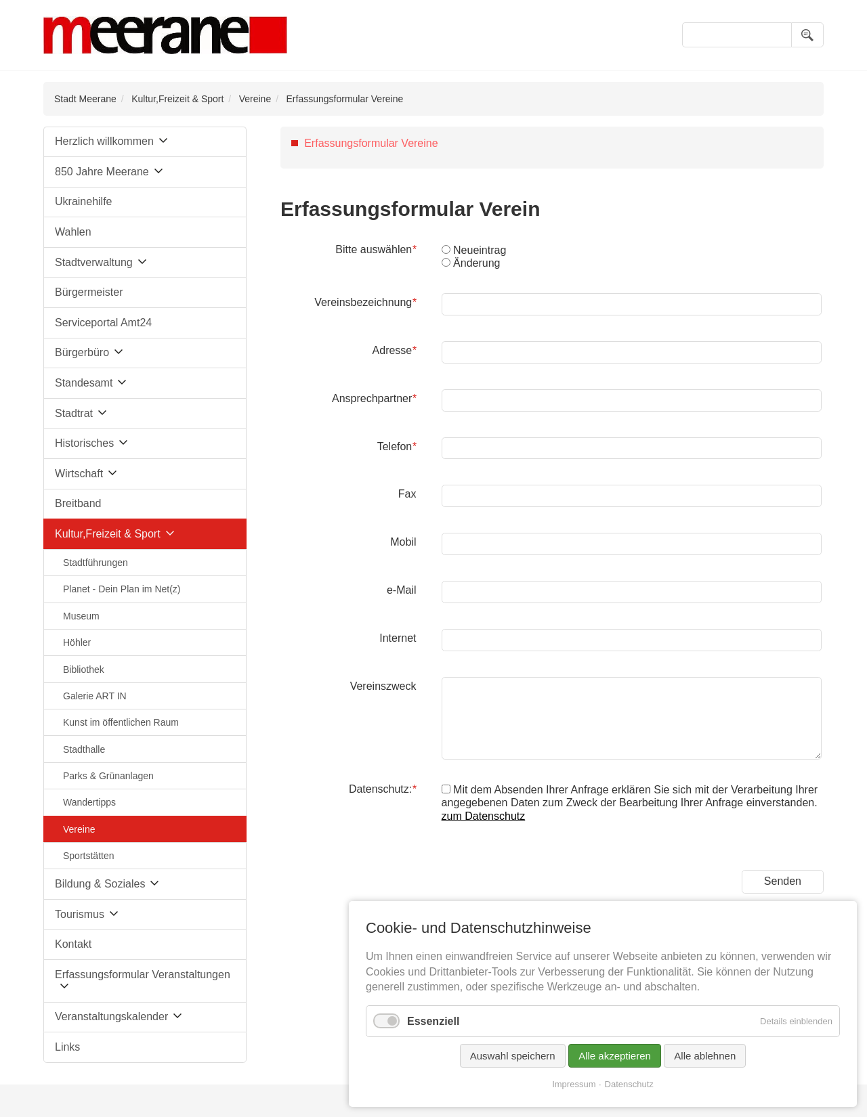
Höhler (77, 642)
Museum (81, 616)
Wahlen (73, 232)
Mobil (403, 542)
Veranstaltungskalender (111, 1016)
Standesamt (83, 383)
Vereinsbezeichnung (365, 302)
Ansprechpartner (374, 398)
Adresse (394, 350)
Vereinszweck (383, 686)
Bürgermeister (89, 292)
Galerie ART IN (95, 696)
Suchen (807, 34)
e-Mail (402, 590)
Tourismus (79, 914)
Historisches (84, 443)
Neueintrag (479, 250)
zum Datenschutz (484, 816)
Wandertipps (89, 802)
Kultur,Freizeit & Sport (177, 98)
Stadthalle (84, 749)
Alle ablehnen (705, 1055)
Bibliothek (83, 669)
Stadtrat (74, 413)
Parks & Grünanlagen (108, 775)
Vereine (255, 98)
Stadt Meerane (85, 98)
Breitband (78, 503)
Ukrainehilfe (83, 201)
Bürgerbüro (82, 352)
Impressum (573, 1084)
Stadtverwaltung (94, 262)
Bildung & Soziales (100, 884)
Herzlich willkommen (104, 141)
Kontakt (73, 944)
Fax (407, 494)
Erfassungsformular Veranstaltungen (142, 974)
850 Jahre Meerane (102, 171)
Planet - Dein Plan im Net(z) (122, 589)
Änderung (476, 263)
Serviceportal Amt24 (103, 322)
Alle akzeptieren (614, 1055)
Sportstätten (88, 855)
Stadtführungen (95, 562)
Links (67, 1047)
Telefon (397, 446)
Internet (397, 638)
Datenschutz (629, 1084)
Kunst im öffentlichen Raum (121, 722)
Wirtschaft (79, 473)
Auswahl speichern (512, 1055)
